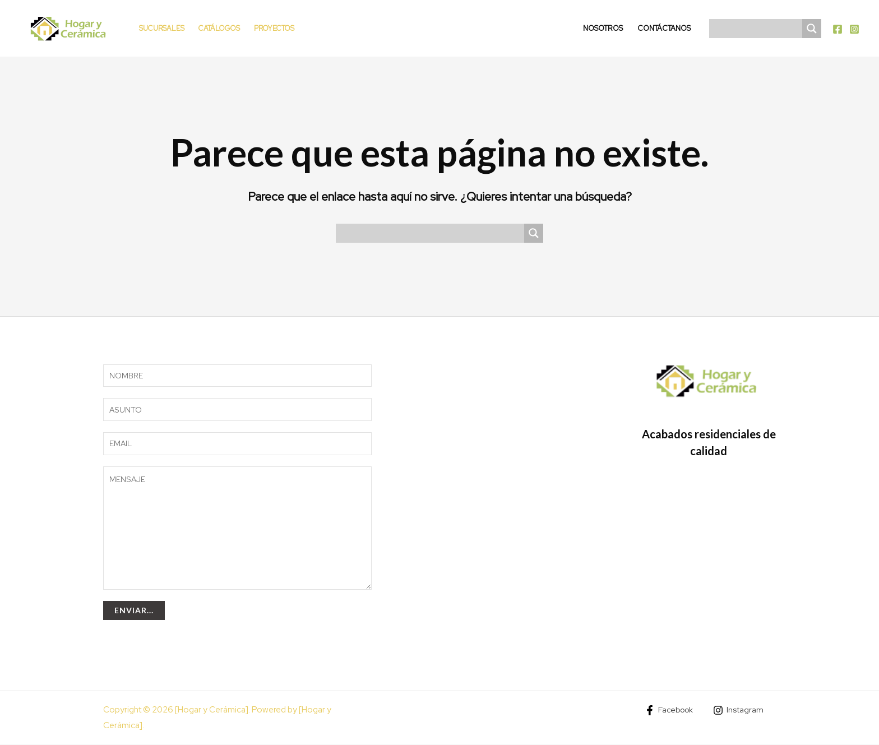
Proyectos (274, 28)
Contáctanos (664, 28)
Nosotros (603, 28)
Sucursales (161, 28)
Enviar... (134, 611)
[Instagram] (854, 29)
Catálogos (219, 28)
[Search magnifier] (811, 28)
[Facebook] (837, 29)
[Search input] (758, 28)
